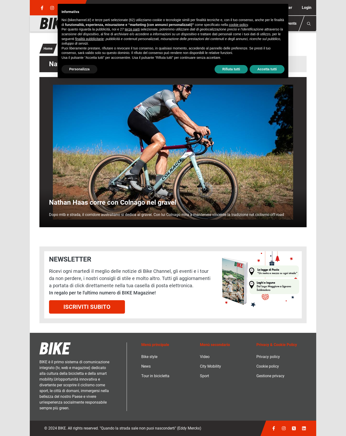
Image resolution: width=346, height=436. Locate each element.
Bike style (149, 356)
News (146, 366)
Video (205, 356)
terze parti (132, 29)
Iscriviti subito (87, 307)
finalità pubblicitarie (89, 39)
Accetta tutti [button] (267, 69)
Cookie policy (267, 366)
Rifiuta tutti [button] (231, 69)
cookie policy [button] (238, 25)
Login (306, 7)
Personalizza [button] (79, 69)
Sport (204, 376)
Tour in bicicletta (155, 376)
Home (48, 48)
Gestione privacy (270, 376)
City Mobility (210, 366)
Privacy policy (268, 356)
